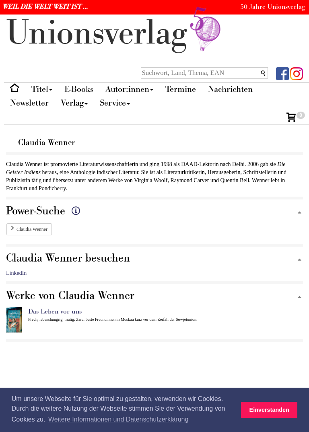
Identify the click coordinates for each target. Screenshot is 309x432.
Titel (41, 89)
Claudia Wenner (31, 229)
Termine (180, 89)
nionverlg (115, 33)
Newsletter (29, 103)
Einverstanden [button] (269, 410)
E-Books (78, 89)
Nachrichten (230, 89)
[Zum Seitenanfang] (299, 213)
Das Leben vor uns (55, 311)
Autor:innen (129, 89)
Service (115, 103)
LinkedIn (16, 273)
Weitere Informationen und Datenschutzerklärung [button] (118, 419)
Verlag (74, 103)
